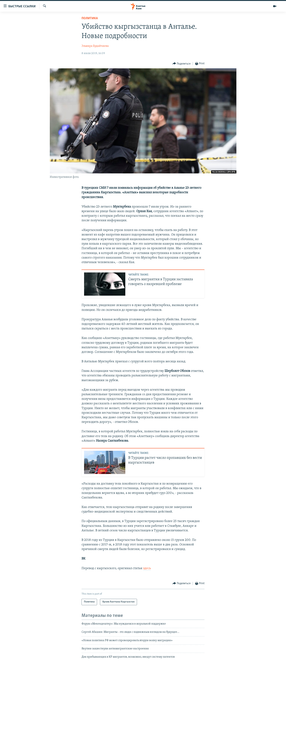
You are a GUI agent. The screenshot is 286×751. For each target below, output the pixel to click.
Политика (90, 18)
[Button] (182, 63)
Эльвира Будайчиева (95, 46)
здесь (147, 568)
